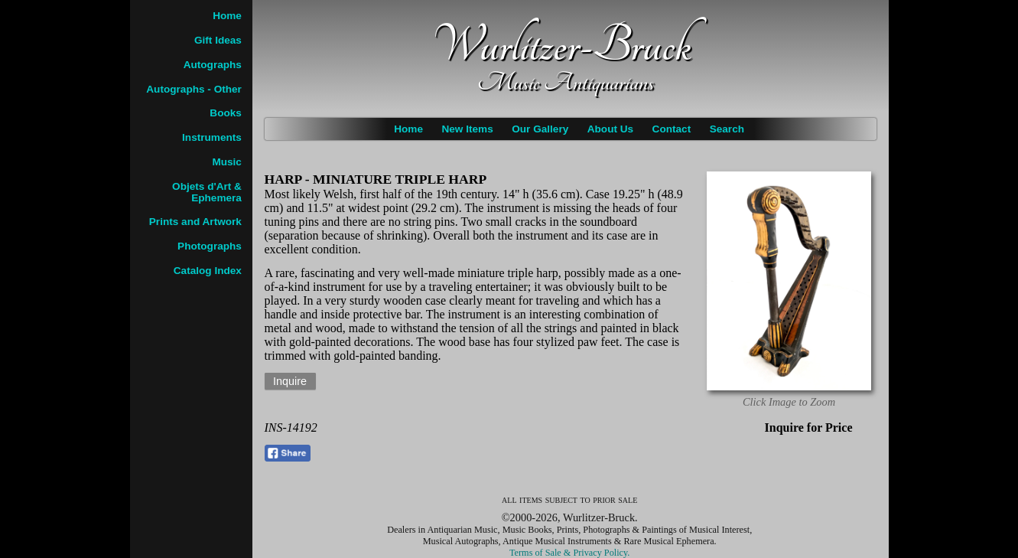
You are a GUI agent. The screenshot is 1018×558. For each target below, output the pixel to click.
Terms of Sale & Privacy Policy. (569, 552)
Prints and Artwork (195, 221)
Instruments (212, 137)
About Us (610, 129)
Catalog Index (208, 270)
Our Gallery (540, 129)
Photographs (209, 246)
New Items (467, 129)
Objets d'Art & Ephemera (207, 192)
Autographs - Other (194, 89)
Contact (671, 129)
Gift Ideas (218, 40)
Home (408, 129)
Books (226, 113)
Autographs (213, 64)
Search (727, 129)
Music (227, 162)
